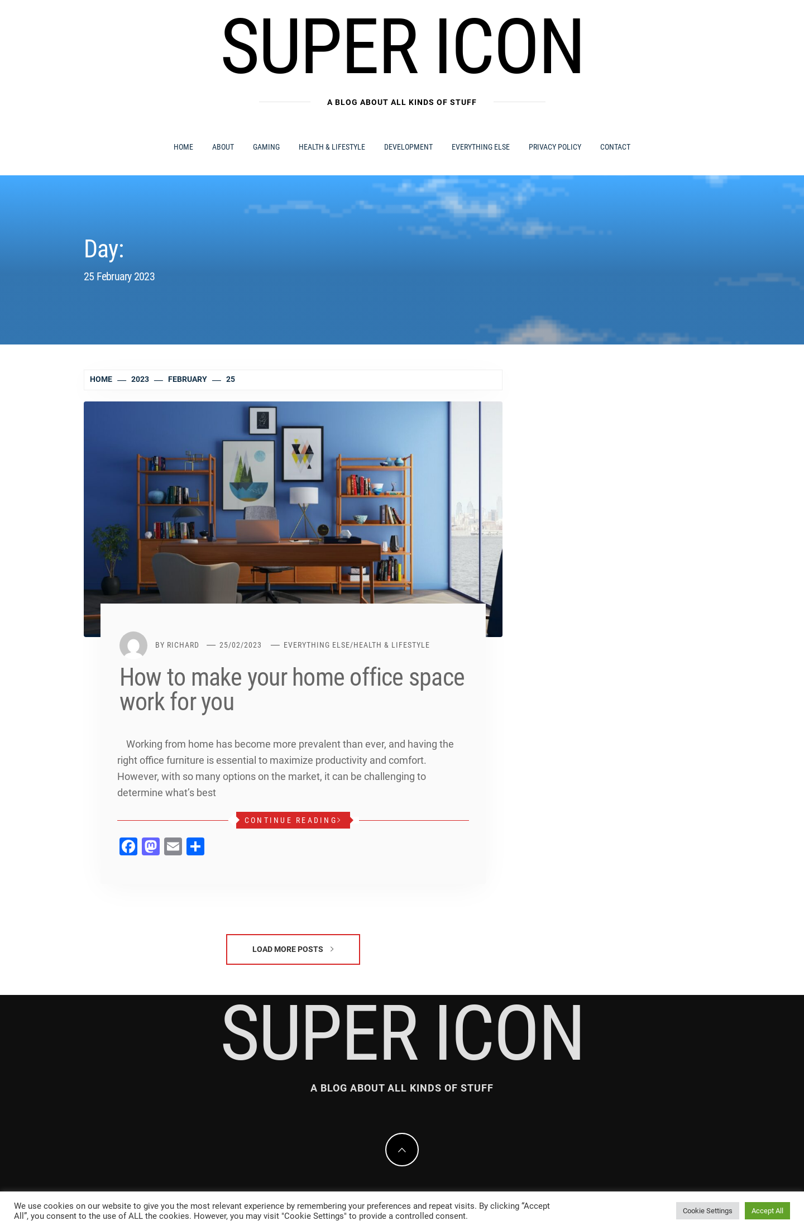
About (223, 146)
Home (183, 146)
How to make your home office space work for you (292, 689)
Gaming (266, 146)
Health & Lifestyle (332, 146)
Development (408, 146)
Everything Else (481, 146)
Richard (183, 644)
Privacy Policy (555, 146)
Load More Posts (292, 949)
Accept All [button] (767, 1211)
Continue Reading (293, 820)
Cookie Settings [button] (708, 1211)
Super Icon (402, 47)
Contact (615, 146)
